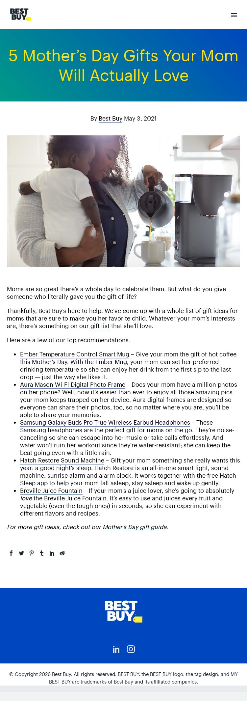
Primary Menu (234, 15)
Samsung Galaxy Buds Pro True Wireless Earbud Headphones (105, 422)
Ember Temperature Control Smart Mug (74, 354)
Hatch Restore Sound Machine (62, 460)
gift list (100, 326)
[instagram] (131, 649)
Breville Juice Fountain (51, 490)
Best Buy (110, 118)
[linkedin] (116, 649)
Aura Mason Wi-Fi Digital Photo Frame (72, 384)
